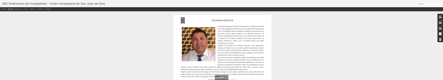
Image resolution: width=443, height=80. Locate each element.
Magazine (18, 9)
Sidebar (32, 9)
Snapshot (39, 9)
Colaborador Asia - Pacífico (236, 52)
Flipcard (10, 9)
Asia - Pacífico (211, 52)
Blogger (254, 78)
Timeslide (47, 9)
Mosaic (25, 9)
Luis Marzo (232, 49)
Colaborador (221, 52)
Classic (3, 9)
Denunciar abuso (261, 78)
